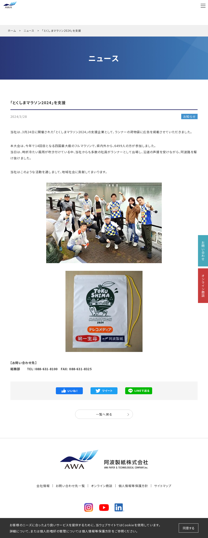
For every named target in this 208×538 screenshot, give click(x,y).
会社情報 (43, 485)
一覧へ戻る (104, 414)
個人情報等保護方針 (133, 485)
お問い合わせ (203, 251)
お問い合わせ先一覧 (70, 485)
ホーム (12, 30)
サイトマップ (162, 485)
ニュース (29, 30)
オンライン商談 (101, 485)
